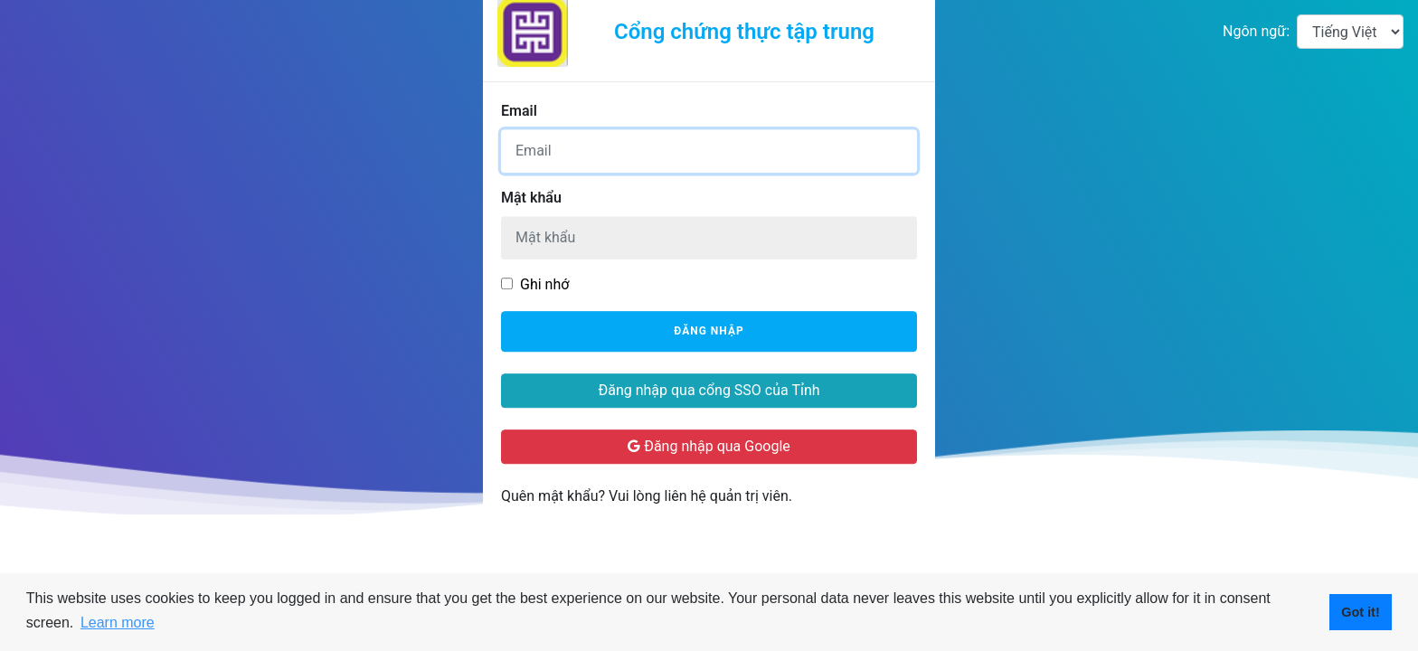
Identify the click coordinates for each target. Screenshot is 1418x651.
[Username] (709, 151)
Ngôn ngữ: (1256, 31)
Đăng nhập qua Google (709, 446)
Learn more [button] (117, 622)
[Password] (709, 237)
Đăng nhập (708, 332)
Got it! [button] (1360, 612)
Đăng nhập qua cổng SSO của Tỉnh (708, 390)
